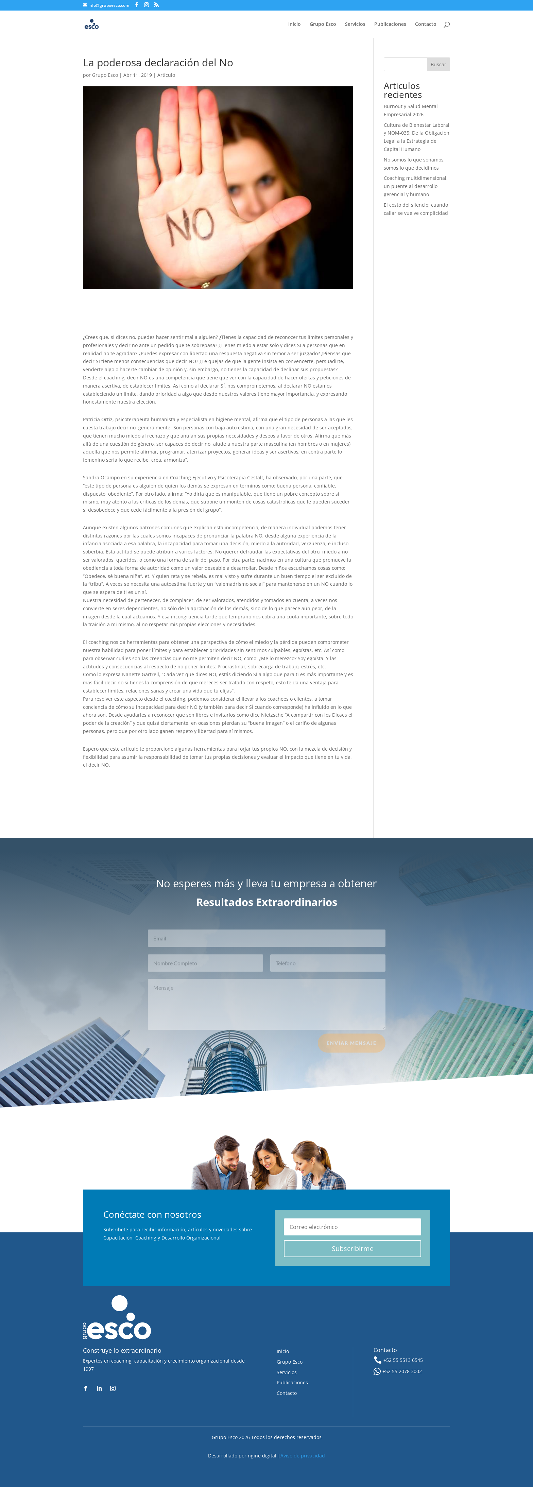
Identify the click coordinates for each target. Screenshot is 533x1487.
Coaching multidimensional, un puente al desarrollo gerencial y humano (416, 186)
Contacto (425, 24)
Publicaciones (390, 24)
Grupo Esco (323, 24)
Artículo (166, 75)
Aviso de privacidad (302, 1455)
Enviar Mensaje (352, 1046)
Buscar (438, 64)
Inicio (294, 24)
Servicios (355, 24)
